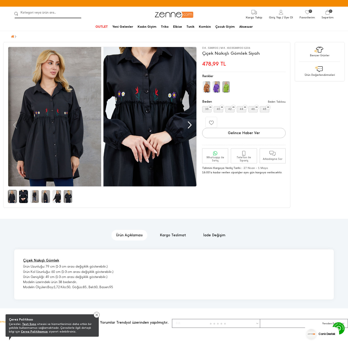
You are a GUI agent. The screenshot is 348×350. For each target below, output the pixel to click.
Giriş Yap (275, 17)
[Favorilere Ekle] (211, 122)
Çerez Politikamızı (34, 331)
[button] (189, 125)
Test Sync (29, 324)
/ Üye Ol (287, 17)
